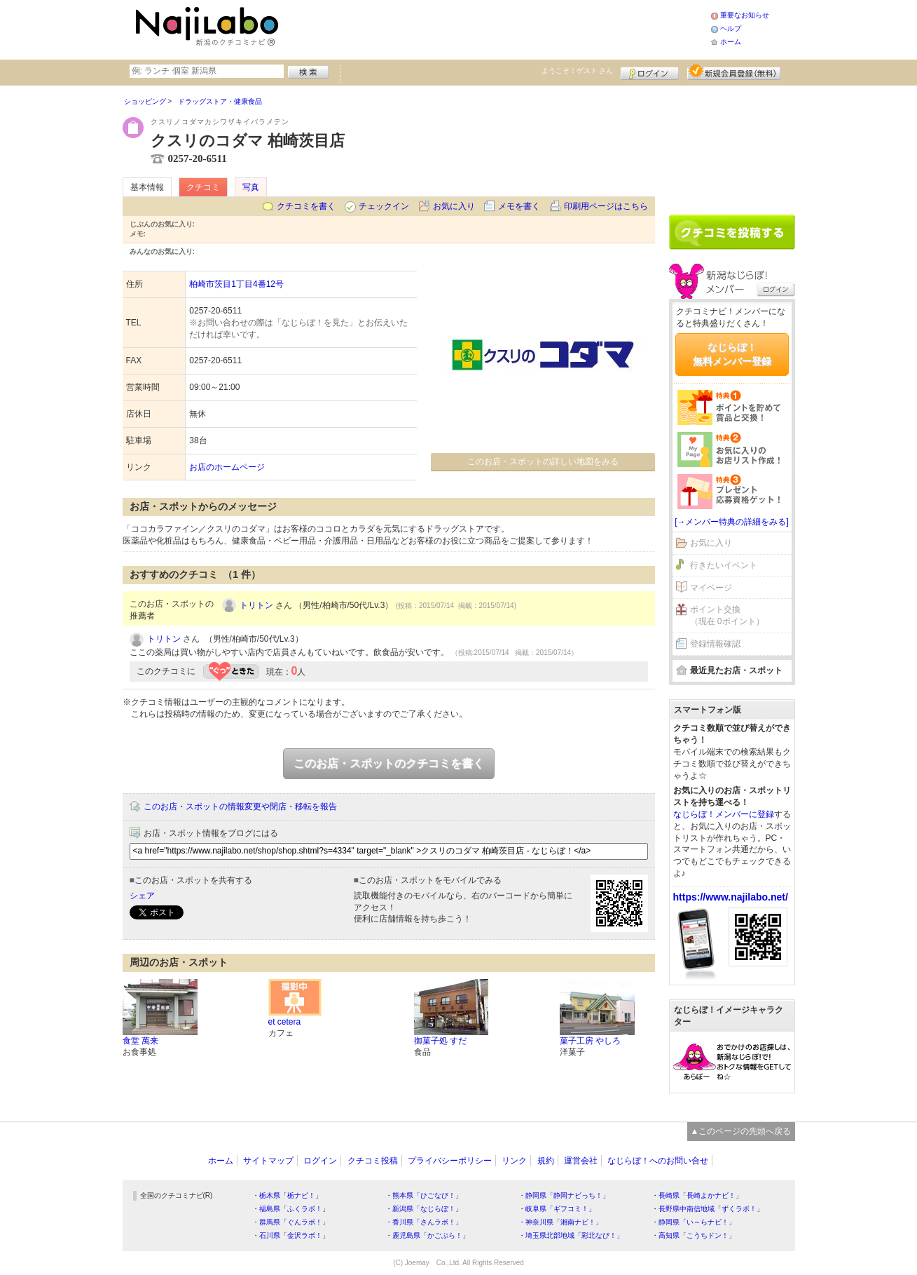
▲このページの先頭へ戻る (741, 1131)
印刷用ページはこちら (606, 206)
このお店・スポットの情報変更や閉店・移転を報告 (240, 806)
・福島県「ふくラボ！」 (290, 1209)
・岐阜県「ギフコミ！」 (556, 1209)
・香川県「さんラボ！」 (423, 1222)
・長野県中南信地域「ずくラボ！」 (707, 1209)
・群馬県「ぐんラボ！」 (290, 1222)
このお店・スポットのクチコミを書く (389, 763)
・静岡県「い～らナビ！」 (693, 1222)
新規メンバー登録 (734, 71)
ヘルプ (730, 28)
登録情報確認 (715, 644)
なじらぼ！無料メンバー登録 (732, 354)
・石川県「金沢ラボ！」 (290, 1235)
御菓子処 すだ (440, 1041)
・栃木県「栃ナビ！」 (287, 1195)
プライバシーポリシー (450, 1161)
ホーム (730, 42)
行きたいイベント (723, 565)
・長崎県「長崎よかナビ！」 (697, 1195)
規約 (545, 1161)
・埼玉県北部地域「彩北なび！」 (570, 1235)
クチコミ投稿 (372, 1161)
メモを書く (519, 206)
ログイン (650, 71)
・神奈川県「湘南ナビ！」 (560, 1222)
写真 (250, 187)
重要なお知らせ (744, 15)
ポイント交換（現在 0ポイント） (727, 615)
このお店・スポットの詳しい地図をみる (543, 461)
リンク (514, 1161)
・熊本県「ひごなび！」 (423, 1195)
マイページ (711, 588)
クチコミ (203, 187)
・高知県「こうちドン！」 (693, 1235)
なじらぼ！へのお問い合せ (657, 1161)
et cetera (284, 1022)
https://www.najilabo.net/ (730, 897)
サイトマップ (268, 1161)
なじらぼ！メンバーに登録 (723, 814)
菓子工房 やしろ (590, 1041)
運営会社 (581, 1161)
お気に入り (454, 206)
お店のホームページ (227, 467)
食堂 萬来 (140, 1041)
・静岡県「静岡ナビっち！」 (563, 1195)
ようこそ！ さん (578, 70)
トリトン (256, 605)
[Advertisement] (497, 28)
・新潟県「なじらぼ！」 (423, 1209)
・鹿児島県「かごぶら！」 (427, 1235)
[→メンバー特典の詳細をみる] (732, 522)
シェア (142, 895)
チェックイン (384, 206)
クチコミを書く (306, 206)
